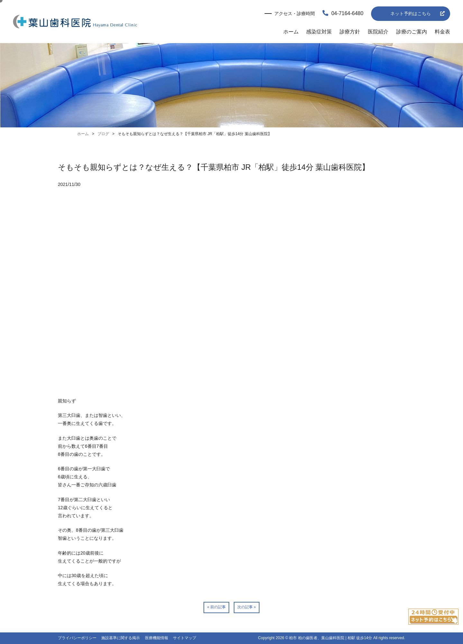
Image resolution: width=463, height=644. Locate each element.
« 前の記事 (216, 607)
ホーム (291, 31)
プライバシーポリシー (77, 638)
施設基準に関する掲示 (120, 638)
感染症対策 (319, 31)
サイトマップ (184, 638)
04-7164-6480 (342, 13)
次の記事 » (246, 607)
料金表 (442, 31)
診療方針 (350, 31)
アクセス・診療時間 (294, 13)
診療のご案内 (411, 31)
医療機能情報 (156, 638)
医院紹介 (378, 31)
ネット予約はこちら (410, 13)
